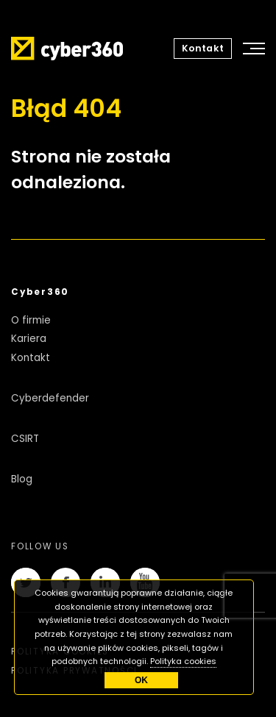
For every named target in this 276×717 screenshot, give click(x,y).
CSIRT (25, 439)
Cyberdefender (50, 398)
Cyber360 (40, 292)
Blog (21, 479)
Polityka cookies (183, 661)
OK (141, 680)
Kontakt (203, 48)
